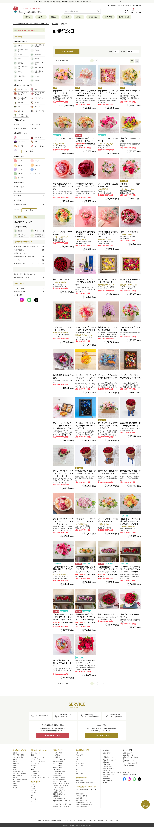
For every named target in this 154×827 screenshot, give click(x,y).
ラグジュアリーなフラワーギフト (63, 804)
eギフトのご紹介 (81, 796)
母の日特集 (56, 755)
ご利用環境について (128, 761)
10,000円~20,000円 (20, 128)
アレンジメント (35, 753)
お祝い (15, 783)
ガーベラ (78, 761)
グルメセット (35, 771)
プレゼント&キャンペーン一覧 (84, 782)
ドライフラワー (35, 763)
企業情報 (38, 820)
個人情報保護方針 (56, 820)
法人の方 (108, 17)
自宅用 (15, 787)
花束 (32, 755)
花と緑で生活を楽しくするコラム (24, 274)
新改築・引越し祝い (18, 771)
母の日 (54, 17)
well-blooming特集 (58, 761)
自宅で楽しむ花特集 (59, 777)
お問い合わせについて (129, 765)
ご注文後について (128, 755)
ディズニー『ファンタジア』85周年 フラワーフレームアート (85, 425)
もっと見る (29, 151)
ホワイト (33, 799)
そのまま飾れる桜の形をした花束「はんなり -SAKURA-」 (85, 234)
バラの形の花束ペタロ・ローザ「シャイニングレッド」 (85, 186)
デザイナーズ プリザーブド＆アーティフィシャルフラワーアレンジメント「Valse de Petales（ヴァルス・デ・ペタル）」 (85, 96)
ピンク (33, 786)
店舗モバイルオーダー (83, 800)
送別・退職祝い (17, 775)
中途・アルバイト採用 (111, 820)
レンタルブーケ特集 (59, 779)
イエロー (33, 788)
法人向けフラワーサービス (61, 806)
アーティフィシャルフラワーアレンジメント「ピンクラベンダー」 (108, 425)
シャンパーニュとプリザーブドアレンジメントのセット (85, 282)
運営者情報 (46, 820)
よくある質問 (137, 5)
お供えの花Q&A (57, 775)
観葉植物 (33, 765)
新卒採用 (100, 820)
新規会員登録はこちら (52, 735)
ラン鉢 (33, 767)
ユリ (77, 771)
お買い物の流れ (107, 766)
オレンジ (33, 790)
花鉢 (32, 769)
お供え (79, 17)
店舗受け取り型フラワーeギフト (29, 256)
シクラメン (79, 757)
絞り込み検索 (67, 51)
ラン (77, 769)
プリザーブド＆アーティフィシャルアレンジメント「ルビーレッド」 (63, 473)
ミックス (33, 801)
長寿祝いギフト (57, 792)
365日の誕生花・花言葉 (21, 277)
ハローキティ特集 (58, 787)
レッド (33, 784)
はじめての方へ (111, 5)
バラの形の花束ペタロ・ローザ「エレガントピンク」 (63, 186)
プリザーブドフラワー (37, 759)
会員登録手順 (106, 778)
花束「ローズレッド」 (62, 280)
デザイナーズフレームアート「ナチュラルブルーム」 (108, 93)
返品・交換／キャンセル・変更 (112, 772)
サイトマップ (92, 820)
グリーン (33, 797)
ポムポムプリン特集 (59, 790)
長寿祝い (15, 777)
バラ (77, 753)
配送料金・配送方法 (108, 768)
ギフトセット (35, 773)
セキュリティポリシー (69, 820)
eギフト (41, 17)
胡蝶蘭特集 (56, 796)
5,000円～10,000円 (36, 124)
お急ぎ (66, 17)
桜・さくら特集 (57, 763)
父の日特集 (56, 757)
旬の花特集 (56, 769)
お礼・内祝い (17, 781)
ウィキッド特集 (57, 753)
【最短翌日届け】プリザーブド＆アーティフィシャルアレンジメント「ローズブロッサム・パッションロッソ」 (63, 620)
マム (77, 759)
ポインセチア (79, 755)
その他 (105, 782)
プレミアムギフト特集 (59, 781)
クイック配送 (79, 780)
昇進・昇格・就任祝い (19, 773)
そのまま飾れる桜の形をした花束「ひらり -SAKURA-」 (108, 234)
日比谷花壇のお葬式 (82, 806)
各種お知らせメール (108, 774)
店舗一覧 (124, 17)
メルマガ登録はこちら (101, 735)
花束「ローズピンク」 (129, 232)
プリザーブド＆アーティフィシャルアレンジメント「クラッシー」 (63, 521)
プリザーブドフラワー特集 (61, 783)
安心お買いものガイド (109, 760)
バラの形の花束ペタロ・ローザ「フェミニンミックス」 (63, 663)
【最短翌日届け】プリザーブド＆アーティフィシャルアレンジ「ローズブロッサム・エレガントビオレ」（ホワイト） (108, 572)
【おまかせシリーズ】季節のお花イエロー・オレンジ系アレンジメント (130, 521)
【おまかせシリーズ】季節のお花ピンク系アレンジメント (63, 569)
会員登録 (105, 776)
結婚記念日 (93, 17)
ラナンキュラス (80, 773)
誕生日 (28, 17)
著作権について (82, 820)
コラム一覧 (126, 772)
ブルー (33, 795)
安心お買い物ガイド (124, 5)
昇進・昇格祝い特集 (59, 798)
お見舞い (15, 785)
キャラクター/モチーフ (37, 757)
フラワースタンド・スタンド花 (40, 777)
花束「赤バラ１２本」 (107, 615)
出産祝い (15, 765)
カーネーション (80, 763)
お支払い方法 (106, 770)
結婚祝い (15, 767)
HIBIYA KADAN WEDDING (84, 804)
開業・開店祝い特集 (59, 794)
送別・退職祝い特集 (59, 771)
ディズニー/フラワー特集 (60, 785)
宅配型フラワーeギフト (21, 253)
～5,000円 (17, 124)
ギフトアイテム (35, 775)
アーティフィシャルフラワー (39, 761)
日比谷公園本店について (84, 802)
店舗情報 (79, 798)
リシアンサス (79, 765)
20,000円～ (34, 128)
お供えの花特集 (57, 773)
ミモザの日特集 (57, 765)
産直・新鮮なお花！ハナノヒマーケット (29, 263)
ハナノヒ (29, 260)
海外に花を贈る (29, 250)
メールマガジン (107, 780)
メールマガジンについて (130, 763)
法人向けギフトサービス (23, 222)
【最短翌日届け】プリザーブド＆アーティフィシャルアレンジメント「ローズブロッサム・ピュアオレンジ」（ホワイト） (85, 572)
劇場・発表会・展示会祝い (20, 779)
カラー (77, 767)
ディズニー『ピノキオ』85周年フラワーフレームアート (130, 377)
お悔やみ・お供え (18, 757)
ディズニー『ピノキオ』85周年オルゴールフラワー (108, 377)
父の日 (15, 759)
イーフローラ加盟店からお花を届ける (29, 246)
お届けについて (107, 764)
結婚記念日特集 (57, 767)
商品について (106, 762)
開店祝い (15, 769)
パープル (33, 793)
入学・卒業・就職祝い (19, 755)
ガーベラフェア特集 (59, 759)
